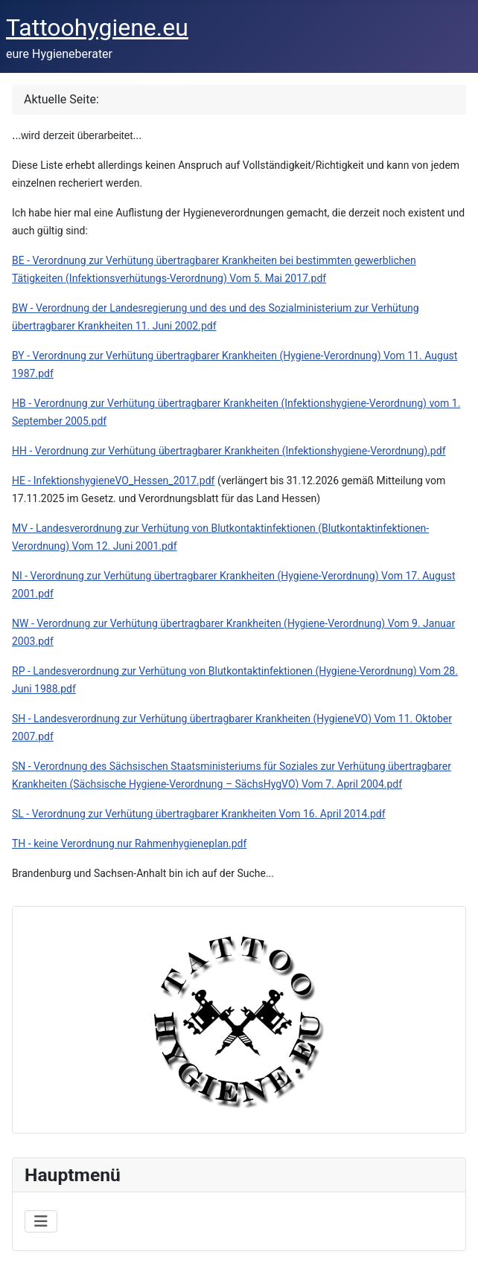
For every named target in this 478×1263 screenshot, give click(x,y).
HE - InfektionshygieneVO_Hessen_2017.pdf (113, 480)
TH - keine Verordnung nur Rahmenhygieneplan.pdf (129, 843)
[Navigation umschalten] (41, 1221)
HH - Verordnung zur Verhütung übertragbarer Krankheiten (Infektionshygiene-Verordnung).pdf (229, 451)
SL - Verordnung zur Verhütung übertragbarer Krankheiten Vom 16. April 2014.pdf (199, 814)
